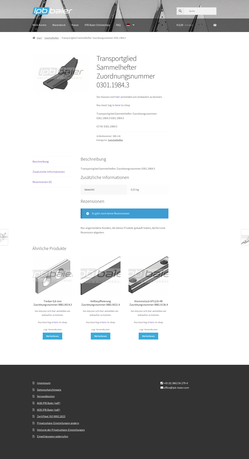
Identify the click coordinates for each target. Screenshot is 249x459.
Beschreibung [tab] (41, 161)
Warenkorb (59, 25)
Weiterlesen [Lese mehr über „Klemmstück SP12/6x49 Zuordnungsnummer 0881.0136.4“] (148, 336)
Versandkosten (46, 396)
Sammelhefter (51, 37)
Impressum (43, 383)
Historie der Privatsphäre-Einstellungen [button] (61, 430)
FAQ (118, 25)
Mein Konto (39, 25)
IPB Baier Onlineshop (97, 25)
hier (117, 97)
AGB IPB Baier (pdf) (48, 403)
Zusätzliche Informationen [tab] (49, 171)
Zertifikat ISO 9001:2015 (51, 416)
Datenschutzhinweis (49, 389)
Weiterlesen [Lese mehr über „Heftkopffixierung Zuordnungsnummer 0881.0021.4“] (100, 336)
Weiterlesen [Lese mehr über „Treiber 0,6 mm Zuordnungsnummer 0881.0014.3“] (52, 336)
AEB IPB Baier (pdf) (48, 409)
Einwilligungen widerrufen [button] (52, 436)
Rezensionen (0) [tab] (42, 182)
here (118, 105)
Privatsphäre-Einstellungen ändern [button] (58, 423)
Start (39, 37)
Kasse (75, 25)
